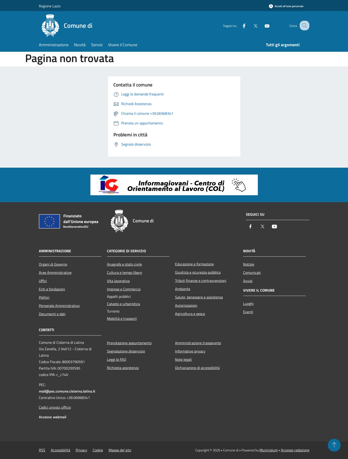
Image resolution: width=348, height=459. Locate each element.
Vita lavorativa (118, 281)
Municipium (268, 450)
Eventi (248, 312)
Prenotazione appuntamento (129, 343)
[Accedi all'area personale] (286, 6)
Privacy (81, 450)
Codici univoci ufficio (55, 407)
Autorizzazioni (186, 305)
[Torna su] (334, 445)
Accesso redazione (295, 450)
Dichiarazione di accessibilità (197, 367)
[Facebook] (239, 25)
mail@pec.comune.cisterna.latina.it (67, 391)
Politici (44, 297)
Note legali (183, 359)
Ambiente (182, 289)
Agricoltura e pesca (190, 313)
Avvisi (248, 281)
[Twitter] (251, 25)
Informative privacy (190, 351)
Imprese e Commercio (124, 289)
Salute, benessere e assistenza (199, 297)
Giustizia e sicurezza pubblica (198, 272)
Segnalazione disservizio (126, 351)
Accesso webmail (52, 417)
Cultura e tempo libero (124, 272)
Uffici (43, 281)
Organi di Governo (53, 264)
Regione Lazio (49, 6)
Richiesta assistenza (123, 367)
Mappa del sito (120, 450)
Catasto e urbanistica (123, 304)
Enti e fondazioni (52, 289)
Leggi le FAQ (116, 359)
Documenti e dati (52, 314)
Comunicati (252, 272)
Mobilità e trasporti (122, 318)
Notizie (248, 264)
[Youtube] (262, 25)
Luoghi (248, 303)
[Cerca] (303, 25)
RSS (42, 450)
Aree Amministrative (55, 272)
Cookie (98, 450)
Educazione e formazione (194, 264)
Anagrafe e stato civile (124, 264)
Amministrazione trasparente (198, 343)
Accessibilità (60, 450)
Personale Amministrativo (59, 305)
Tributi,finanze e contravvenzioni (200, 280)
